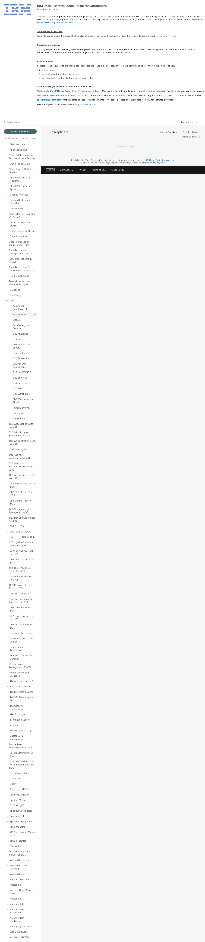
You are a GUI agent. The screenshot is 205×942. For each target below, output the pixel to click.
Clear (33, 139)
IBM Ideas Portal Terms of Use (160, 160)
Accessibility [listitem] (117, 169)
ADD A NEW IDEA (20, 131)
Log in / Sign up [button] (190, 122)
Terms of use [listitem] (98, 169)
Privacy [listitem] (82, 169)
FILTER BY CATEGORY (17, 139)
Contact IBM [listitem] (66, 169)
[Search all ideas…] (24, 122)
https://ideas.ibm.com (62, 22)
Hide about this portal (47, 9)
